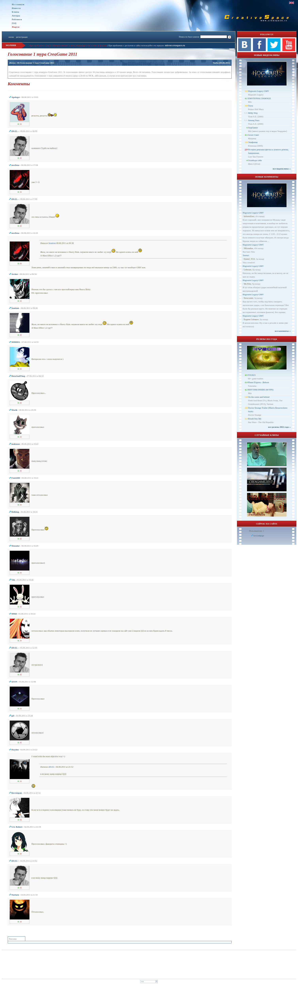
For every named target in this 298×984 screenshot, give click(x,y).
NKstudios (248, 248)
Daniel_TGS (249, 259)
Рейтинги (17, 19)
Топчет (246, 255)
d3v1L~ (52, 767)
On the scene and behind (258, 397)
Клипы (15, 12)
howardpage (259, 535)
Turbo (216, 63)
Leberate (247, 269)
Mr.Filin (247, 284)
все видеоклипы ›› (282, 168)
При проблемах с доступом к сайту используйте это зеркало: (136, 45)
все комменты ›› (283, 331)
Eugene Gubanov (251, 319)
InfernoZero (249, 216)
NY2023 (252, 375)
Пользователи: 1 (256, 531)
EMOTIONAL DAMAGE (259, 98)
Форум (16, 27)
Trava (250, 105)
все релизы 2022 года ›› (279, 427)
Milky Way (253, 113)
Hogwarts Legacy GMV (258, 91)
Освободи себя (255, 160)
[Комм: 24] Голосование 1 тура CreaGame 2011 (31, 63)
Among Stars (253, 120)
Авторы (16, 16)
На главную (18, 4)
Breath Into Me (254, 418)
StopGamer (253, 127)
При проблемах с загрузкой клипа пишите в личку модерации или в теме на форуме (68, 45)
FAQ (14, 23)
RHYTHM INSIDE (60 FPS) (260, 389)
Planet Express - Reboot (258, 382)
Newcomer (248, 298)
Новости (16, 8)
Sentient (52, 243)
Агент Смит (253, 135)
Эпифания (252, 142)
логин (11, 37)
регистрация (21, 37)
